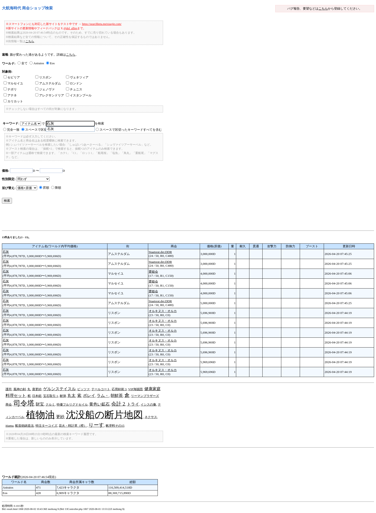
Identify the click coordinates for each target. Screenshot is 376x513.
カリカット (13, 101)
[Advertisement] (89, 218)
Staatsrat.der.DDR (160, 252)
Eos (52, 63)
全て (24, 63)
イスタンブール (79, 95)
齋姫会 (153, 271)
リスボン (43, 77)
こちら (323, 8)
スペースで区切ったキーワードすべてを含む (131, 129)
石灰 (6, 252)
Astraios (38, 63)
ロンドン (74, 83)
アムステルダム (48, 83)
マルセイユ (13, 83)
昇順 (46, 187)
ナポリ (10, 89)
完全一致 (13, 129)
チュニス (74, 89)
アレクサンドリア (49, 95)
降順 (58, 187)
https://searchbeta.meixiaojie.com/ (102, 24)
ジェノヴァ (45, 89)
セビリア (12, 77)
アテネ (10, 95)
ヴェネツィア (77, 77)
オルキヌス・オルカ (163, 311)
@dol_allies (70, 28)
